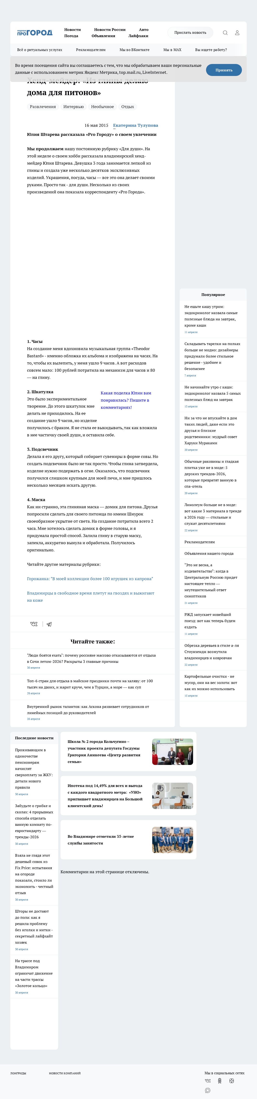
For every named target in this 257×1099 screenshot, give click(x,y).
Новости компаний (83, 952)
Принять (224, 70)
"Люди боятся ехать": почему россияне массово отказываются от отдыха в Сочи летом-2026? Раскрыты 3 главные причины (92, 662)
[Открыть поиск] (225, 32)
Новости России (110, 29)
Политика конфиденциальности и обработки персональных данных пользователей (152, 957)
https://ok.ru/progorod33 (140, 1052)
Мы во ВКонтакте (135, 49)
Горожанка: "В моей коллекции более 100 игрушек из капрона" (90, 578)
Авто (144, 29)
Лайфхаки (138, 35)
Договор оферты (21, 952)
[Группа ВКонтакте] (208, 911)
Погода (71, 35)
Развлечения (43, 106)
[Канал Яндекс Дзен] (232, 911)
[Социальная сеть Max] (208, 921)
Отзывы (15, 946)
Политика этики (81, 940)
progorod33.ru (152, 1041)
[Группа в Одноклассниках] (220, 911)
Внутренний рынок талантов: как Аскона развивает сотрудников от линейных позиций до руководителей (92, 713)
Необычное (102, 106)
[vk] (34, 624)
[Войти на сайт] (237, 32)
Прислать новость (190, 32)
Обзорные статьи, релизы (87, 946)
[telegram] (51, 624)
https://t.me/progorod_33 (176, 1052)
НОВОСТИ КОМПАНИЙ (65, 904)
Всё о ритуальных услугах (39, 49)
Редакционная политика (146, 940)
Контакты (136, 946)
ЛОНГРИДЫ (18, 904)
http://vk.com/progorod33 (104, 1052)
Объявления (103, 35)
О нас (14, 940)
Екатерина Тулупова (135, 125)
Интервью (73, 106)
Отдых (127, 106)
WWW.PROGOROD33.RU (51, 974)
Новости (72, 29)
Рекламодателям (91, 49)
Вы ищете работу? (211, 49)
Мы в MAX (172, 49)
